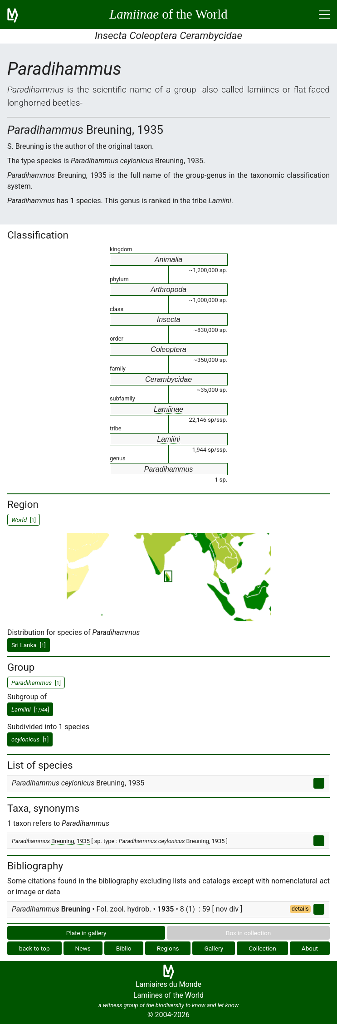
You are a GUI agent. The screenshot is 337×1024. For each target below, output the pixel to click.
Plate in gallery (86, 932)
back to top (34, 948)
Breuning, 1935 (70, 841)
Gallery (213, 948)
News (83, 948)
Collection (262, 948)
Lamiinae (168, 409)
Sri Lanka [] (28, 645)
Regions (168, 948)
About (310, 948)
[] (30, 709)
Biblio (124, 948)
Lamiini (168, 439)
